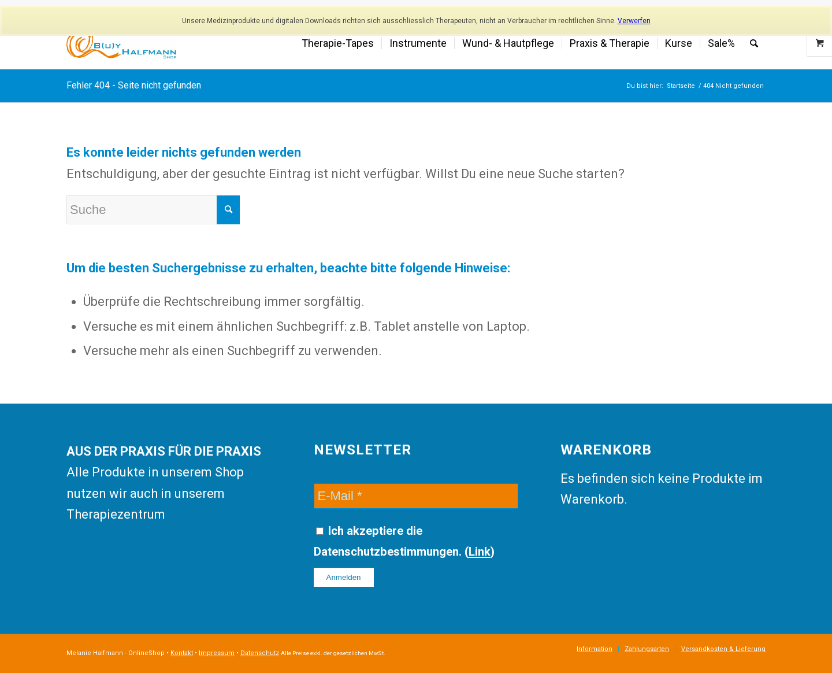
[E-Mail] (416, 496)
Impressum (217, 653)
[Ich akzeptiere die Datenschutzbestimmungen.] (320, 531)
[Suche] (754, 43)
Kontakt (181, 653)
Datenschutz (259, 653)
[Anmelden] (344, 577)
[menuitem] (337, 43)
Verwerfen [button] (634, 21)
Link (480, 552)
